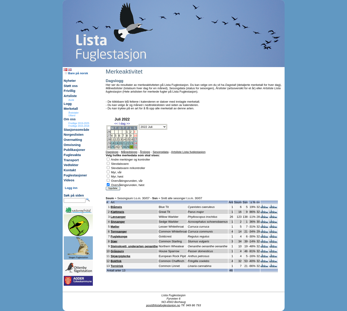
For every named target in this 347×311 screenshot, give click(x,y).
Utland (71, 115)
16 (131, 139)
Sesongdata (160, 152)
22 (128, 143)
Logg (68, 104)
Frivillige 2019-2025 (78, 123)
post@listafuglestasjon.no (163, 305)
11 (112, 139)
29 (128, 147)
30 (131, 147)
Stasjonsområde (76, 129)
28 (124, 147)
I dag (122, 123)
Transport (71, 160)
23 (131, 143)
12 (116, 139)
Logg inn (71, 188)
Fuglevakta (72, 155)
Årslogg (145, 152)
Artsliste (70, 96)
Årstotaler (73, 112)
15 (128, 139)
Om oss (70, 119)
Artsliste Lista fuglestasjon (188, 152)
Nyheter (70, 81)
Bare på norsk (76, 73)
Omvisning (72, 145)
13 (120, 139)
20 (120, 143)
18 (112, 143)
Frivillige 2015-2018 (78, 126)
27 (120, 147)
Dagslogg (112, 152)
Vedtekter (71, 165)
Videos (69, 180)
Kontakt (70, 170)
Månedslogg (129, 152)
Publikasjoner (74, 150)
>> (128, 123)
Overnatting (73, 140)
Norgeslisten (74, 134)
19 (116, 143)
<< (116, 123)
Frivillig (69, 91)
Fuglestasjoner (75, 175)
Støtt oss (71, 86)
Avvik (71, 100)
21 (124, 143)
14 (124, 139)
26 (116, 147)
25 (112, 147)
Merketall (71, 108)
